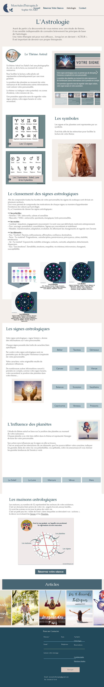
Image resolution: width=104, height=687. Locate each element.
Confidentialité (79, 657)
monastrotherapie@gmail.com (59, 677)
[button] (59, 344)
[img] (12, 468)
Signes (33, 514)
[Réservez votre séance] (50, 571)
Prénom (46, 637)
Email (45, 644)
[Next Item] (97, 73)
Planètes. (45, 514)
